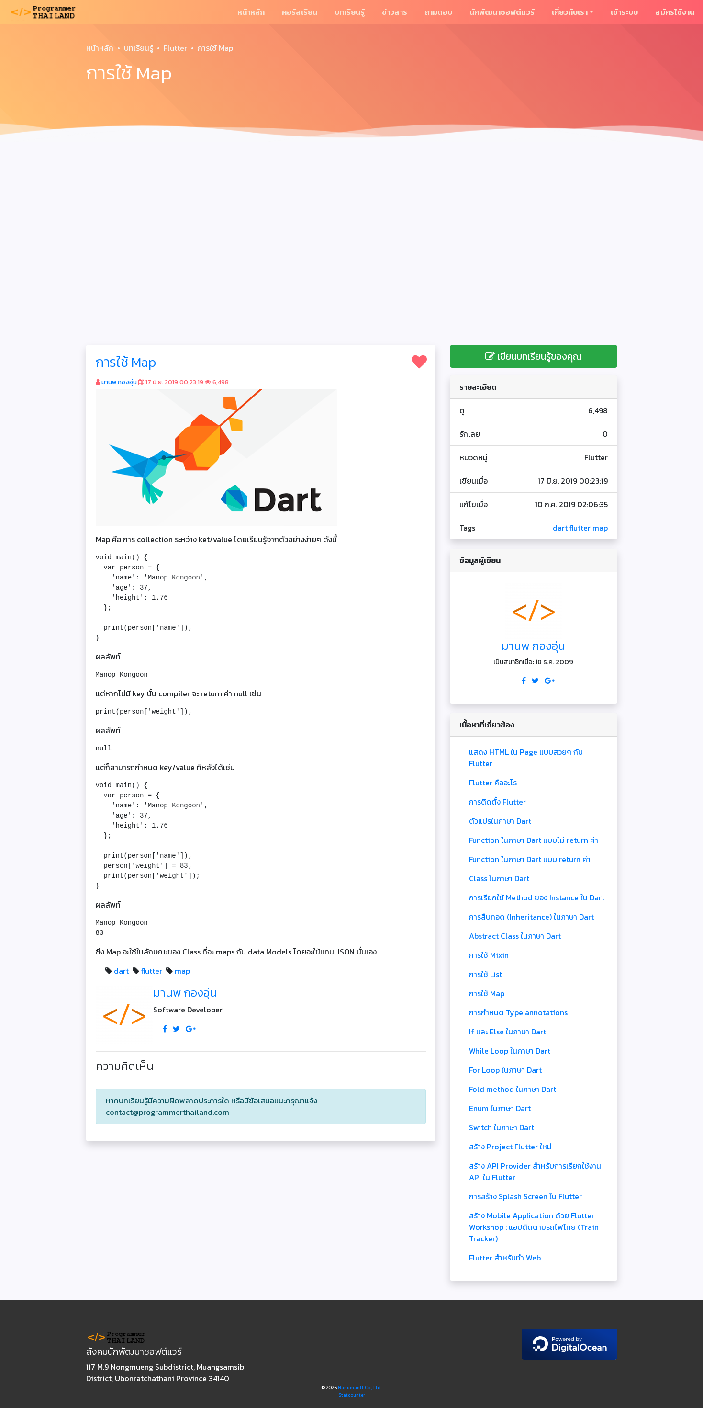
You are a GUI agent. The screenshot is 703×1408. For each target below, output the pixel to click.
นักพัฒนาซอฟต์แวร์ (502, 12)
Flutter (175, 48)
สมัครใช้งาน (674, 12)
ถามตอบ (438, 12)
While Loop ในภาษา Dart (509, 1050)
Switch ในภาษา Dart (501, 1127)
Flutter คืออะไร (493, 782)
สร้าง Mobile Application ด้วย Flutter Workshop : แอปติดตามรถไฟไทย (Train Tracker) (534, 1227)
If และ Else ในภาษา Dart (507, 1031)
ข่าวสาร (394, 12)
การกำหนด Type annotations (518, 1012)
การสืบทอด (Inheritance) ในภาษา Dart (531, 916)
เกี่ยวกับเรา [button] (570, 12)
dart (121, 971)
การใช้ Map (126, 362)
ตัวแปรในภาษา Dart (500, 821)
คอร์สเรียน (299, 12)
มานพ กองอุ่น (119, 381)
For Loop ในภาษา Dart (505, 1070)
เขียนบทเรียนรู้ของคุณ (533, 356)
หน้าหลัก (251, 12)
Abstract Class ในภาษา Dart (515, 936)
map (182, 971)
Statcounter (351, 1394)
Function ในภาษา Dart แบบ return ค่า (530, 859)
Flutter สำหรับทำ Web (505, 1257)
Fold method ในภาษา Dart (512, 1089)
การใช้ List (485, 974)
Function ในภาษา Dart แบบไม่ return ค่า (533, 840)
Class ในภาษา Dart (499, 878)
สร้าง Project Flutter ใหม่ (510, 1146)
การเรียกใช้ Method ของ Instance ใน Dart (536, 897)
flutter (151, 971)
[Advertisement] (352, 218)
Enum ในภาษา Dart (500, 1108)
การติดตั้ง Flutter (497, 801)
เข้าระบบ (624, 12)
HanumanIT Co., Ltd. (360, 1387)
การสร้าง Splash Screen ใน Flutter (525, 1196)
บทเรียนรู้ (350, 12)
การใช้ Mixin (489, 955)
